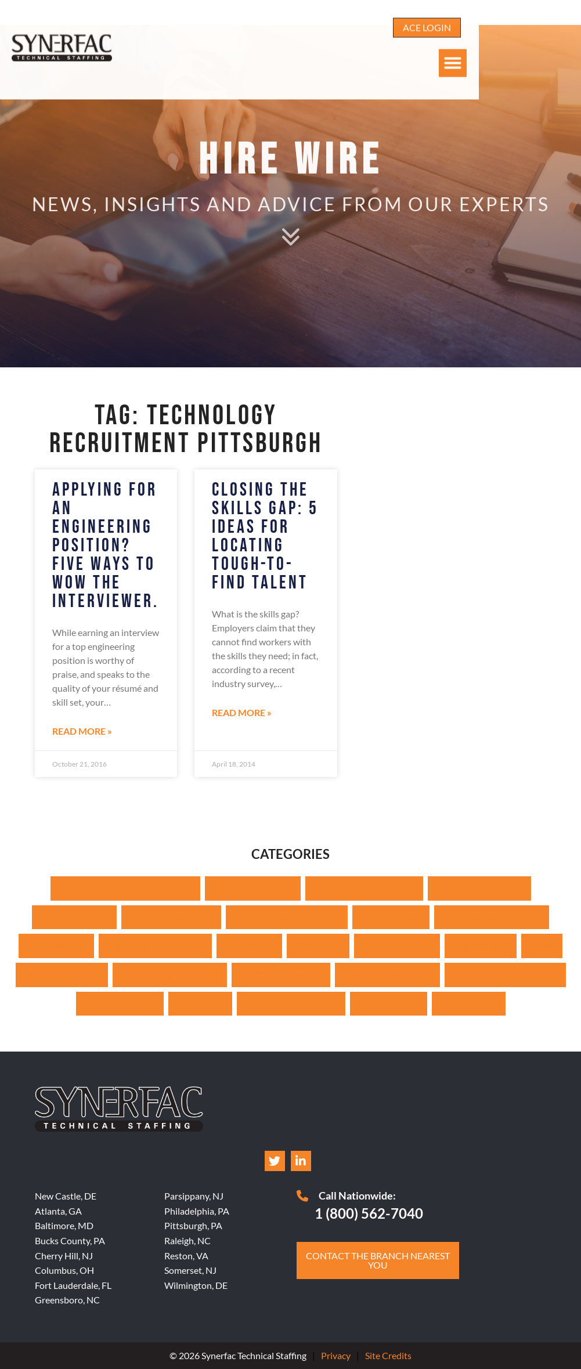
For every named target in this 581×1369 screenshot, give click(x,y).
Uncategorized (388, 1003)
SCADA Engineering (281, 974)
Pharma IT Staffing (62, 974)
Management (480, 945)
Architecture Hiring (252, 888)
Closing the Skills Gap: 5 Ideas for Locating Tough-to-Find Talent (265, 536)
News (542, 945)
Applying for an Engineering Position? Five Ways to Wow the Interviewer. (105, 546)
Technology (200, 1003)
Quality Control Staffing (170, 974)
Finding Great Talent (171, 917)
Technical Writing (119, 1003)
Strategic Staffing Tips (387, 974)
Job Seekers (249, 945)
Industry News (391, 917)
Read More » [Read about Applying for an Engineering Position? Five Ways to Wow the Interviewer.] (82, 730)
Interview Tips (56, 945)
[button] (555, 42)
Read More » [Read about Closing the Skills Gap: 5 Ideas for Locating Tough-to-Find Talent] (242, 712)
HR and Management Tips (286, 917)
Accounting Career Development (125, 888)
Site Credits (388, 1355)
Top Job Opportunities (291, 1003)
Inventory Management (155, 945)
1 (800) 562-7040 (369, 1213)
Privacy (336, 1355)
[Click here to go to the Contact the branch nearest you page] (378, 1260)
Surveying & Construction (505, 974)
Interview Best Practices (491, 917)
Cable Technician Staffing (364, 888)
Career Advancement (479, 888)
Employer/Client (74, 917)
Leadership (318, 945)
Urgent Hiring (468, 1003)
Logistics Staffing (397, 945)
